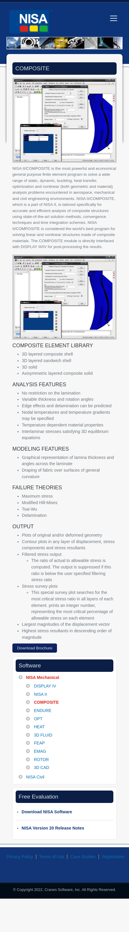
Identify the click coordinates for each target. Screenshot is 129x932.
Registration (113, 856)
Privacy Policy (19, 856)
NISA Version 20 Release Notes (53, 828)
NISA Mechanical (42, 677)
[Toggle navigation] (113, 18)
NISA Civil (35, 777)
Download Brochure (34, 648)
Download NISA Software (47, 811)
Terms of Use (51, 856)
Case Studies (83, 856)
